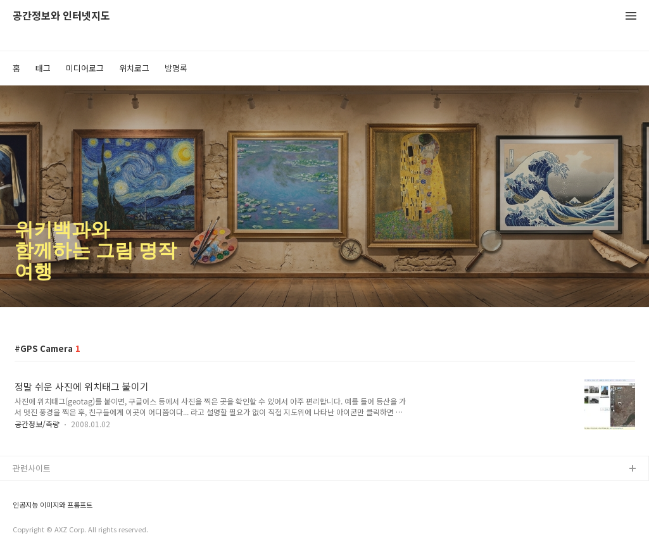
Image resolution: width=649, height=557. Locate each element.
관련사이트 (32, 468)
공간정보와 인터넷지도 (61, 16)
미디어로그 (85, 68)
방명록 (176, 68)
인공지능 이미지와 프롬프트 (52, 505)
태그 (43, 68)
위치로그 (134, 68)
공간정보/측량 (37, 423)
